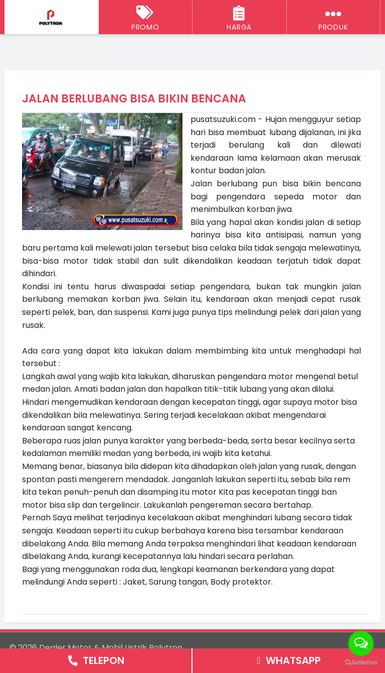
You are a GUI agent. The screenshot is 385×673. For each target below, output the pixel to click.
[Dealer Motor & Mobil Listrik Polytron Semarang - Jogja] (51, 18)
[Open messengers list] (360, 643)
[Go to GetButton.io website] (361, 662)
